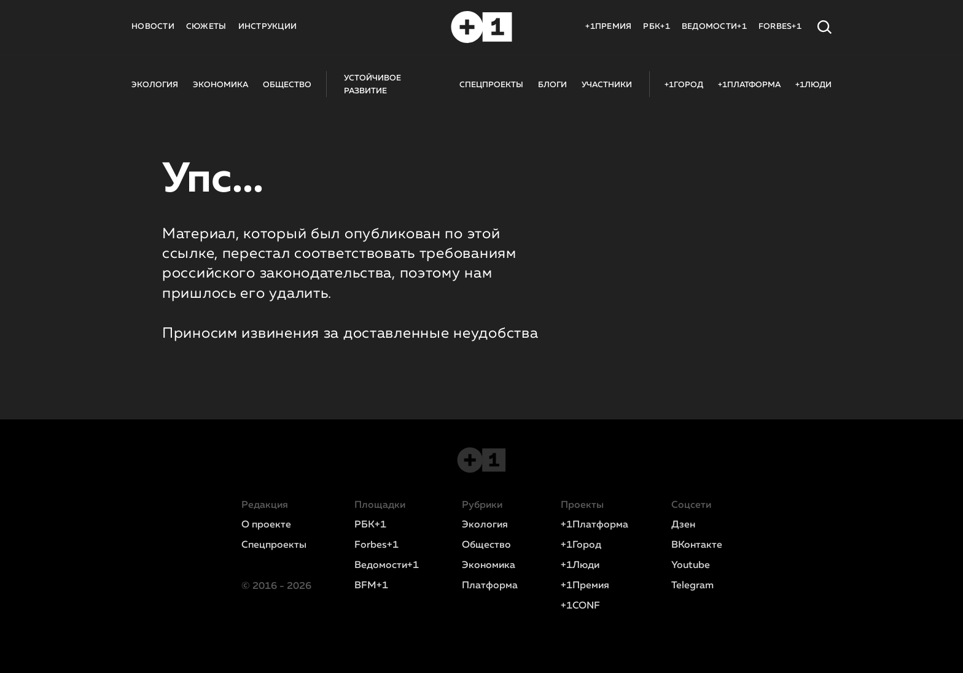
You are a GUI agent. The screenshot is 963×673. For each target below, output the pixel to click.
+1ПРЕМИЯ (608, 27)
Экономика (488, 565)
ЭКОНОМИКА (220, 85)
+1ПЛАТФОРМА (749, 85)
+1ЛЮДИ (813, 85)
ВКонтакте (696, 545)
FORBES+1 (779, 27)
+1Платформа (594, 525)
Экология (485, 525)
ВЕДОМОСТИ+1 (714, 27)
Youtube (690, 565)
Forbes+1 (376, 545)
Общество (486, 545)
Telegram (692, 586)
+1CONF (580, 606)
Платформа (490, 586)
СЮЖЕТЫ (206, 27)
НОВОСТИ (152, 27)
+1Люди (580, 565)
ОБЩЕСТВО (287, 85)
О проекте (266, 525)
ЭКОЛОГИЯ (154, 85)
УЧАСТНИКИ (607, 85)
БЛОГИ (552, 85)
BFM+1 (371, 586)
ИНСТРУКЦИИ (267, 27)
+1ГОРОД (684, 85)
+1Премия (585, 586)
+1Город (581, 545)
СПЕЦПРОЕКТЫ (491, 85)
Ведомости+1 (386, 565)
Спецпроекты (273, 545)
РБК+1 (656, 27)
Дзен (683, 525)
